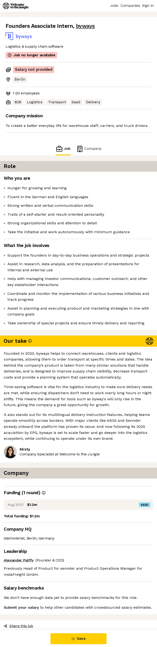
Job (63, 149)
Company (88, 149)
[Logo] (16, 6)
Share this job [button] (18, 626)
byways (85, 26)
